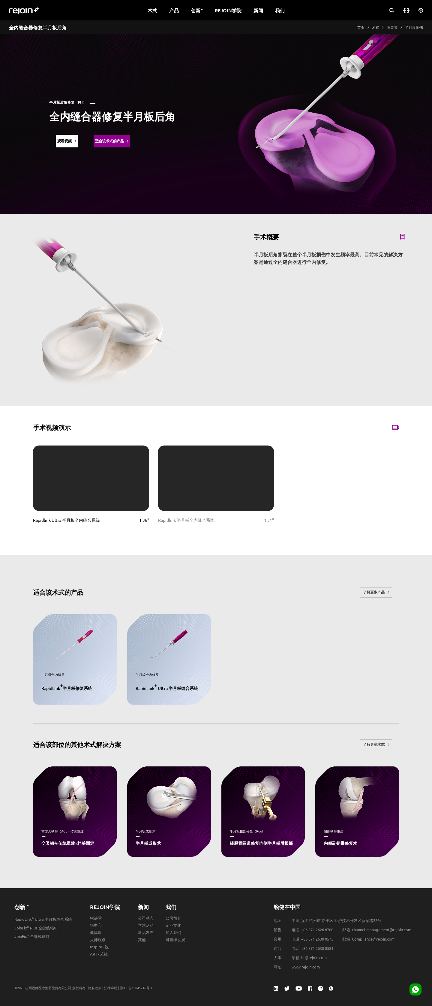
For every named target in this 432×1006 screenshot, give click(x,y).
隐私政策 (94, 987)
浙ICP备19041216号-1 (136, 987)
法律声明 (110, 987)
